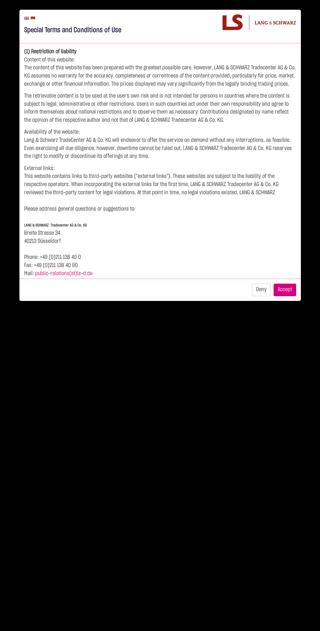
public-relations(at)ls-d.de (63, 273)
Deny (261, 289)
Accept (285, 289)
